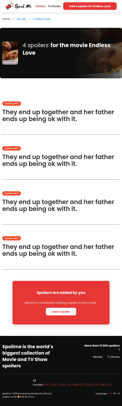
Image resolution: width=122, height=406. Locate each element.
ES (118, 393)
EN (110, 393)
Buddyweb (37, 393)
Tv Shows (54, 6)
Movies (40, 6)
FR (114, 393)
